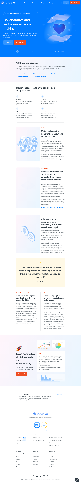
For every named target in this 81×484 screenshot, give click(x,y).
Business (35, 459)
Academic (35, 464)
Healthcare (35, 454)
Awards (18, 461)
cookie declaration (55, 479)
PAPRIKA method (54, 445)
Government (36, 456)
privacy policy (46, 479)
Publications (52, 466)
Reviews (18, 464)
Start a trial (21, 440)
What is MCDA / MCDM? (55, 440)
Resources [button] (35, 3)
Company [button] (45, 3)
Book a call (21, 374)
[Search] (61, 2)
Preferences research (39, 76)
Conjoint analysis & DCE (23, 76)
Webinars (51, 464)
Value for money (54, 73)
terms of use (39, 479)
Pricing (53, 3)
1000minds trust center (40, 430)
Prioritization (37, 73)
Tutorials (51, 461)
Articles (51, 456)
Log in (66, 3)
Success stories (53, 459)
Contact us (20, 454)
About (17, 456)
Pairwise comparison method (56, 443)
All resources (52, 454)
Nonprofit (35, 461)
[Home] (9, 2)
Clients (18, 459)
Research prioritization (52, 207)
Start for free (75, 3)
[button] (25, 2)
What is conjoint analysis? (55, 437)
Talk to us (8, 42)
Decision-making (21, 73)
